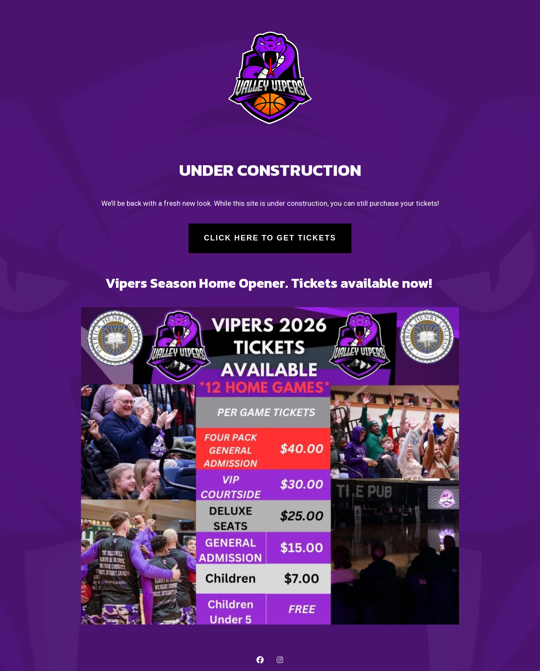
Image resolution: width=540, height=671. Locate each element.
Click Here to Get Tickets (270, 238)
